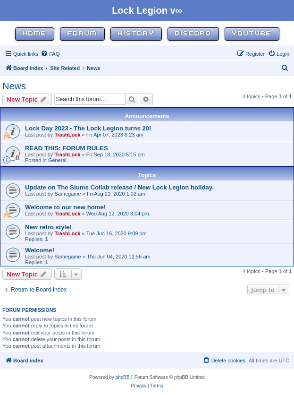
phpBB (123, 377)
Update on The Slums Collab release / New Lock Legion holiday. (119, 187)
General (57, 160)
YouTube (252, 33)
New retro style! (48, 227)
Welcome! (39, 250)
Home (35, 33)
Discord (193, 33)
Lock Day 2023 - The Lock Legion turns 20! (88, 128)
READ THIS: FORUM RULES (66, 148)
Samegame (67, 194)
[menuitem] (50, 54)
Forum (82, 33)
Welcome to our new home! (65, 207)
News (14, 86)
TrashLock (67, 134)
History (136, 33)
